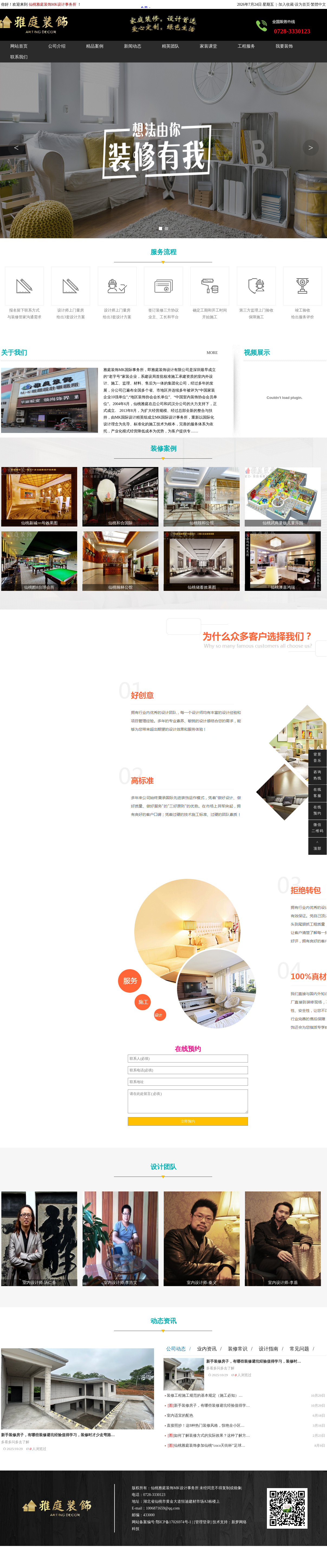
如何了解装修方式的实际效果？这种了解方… (212, 1435)
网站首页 (19, 46)
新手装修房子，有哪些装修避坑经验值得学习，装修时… (253, 1361)
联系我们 (19, 57)
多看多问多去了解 (15, 1442)
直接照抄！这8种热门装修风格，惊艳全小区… (205, 1425)
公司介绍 (57, 46)
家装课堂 (208, 46)
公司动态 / (178, 1349)
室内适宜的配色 (180, 1415)
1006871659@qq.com (163, 1508)
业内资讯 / (209, 1349)
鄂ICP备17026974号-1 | (175, 1522)
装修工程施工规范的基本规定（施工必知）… (205, 1395)
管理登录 (202, 1522)
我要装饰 (284, 46)
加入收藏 (286, 4)
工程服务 (246, 46)
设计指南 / (271, 1349)
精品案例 (94, 46)
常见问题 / (302, 1349)
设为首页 (302, 4)
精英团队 (170, 46)
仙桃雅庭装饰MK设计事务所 (175, 1488)
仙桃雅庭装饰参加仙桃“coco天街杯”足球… (209, 1445)
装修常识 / (240, 1349)
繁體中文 (318, 4)
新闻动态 (132, 46)
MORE (212, 353)
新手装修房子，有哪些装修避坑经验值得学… (212, 1405)
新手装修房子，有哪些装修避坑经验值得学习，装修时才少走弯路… (58, 1435)
